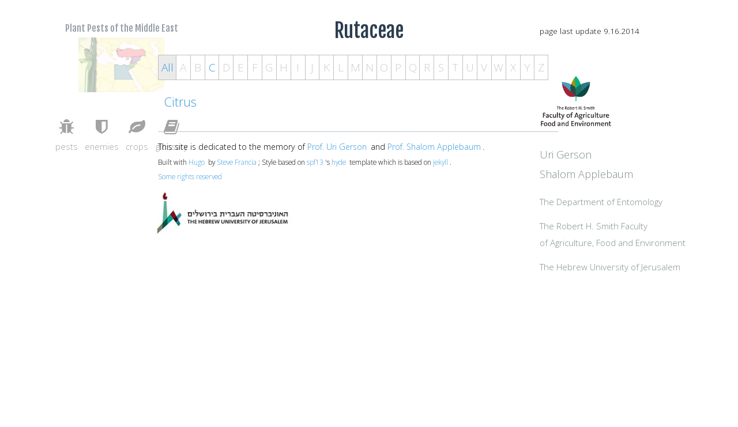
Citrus (180, 101)
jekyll (440, 162)
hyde (339, 162)
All (167, 67)
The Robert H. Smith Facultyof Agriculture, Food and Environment (638, 269)
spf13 (315, 162)
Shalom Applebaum (630, 199)
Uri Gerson (610, 180)
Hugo (197, 162)
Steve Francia (237, 162)
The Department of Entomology (645, 228)
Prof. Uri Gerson (337, 146)
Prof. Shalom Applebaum (434, 146)
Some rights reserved (190, 176)
